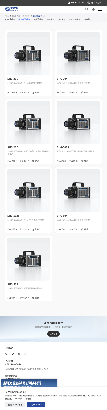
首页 (7, 16)
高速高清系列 (39, 16)
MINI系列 (50, 19)
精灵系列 (61, 19)
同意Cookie (36, 404)
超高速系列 (10, 19)
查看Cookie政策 (15, 404)
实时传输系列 (75, 19)
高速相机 (26, 16)
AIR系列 (87, 19)
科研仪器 (16, 16)
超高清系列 (38, 19)
